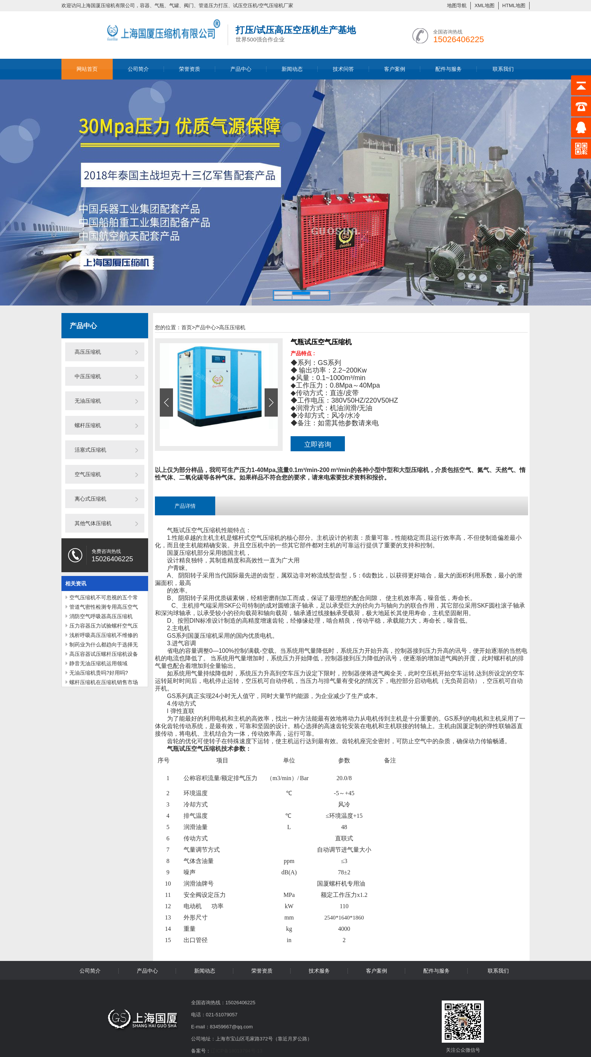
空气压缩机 (88, 474)
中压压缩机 (88, 376)
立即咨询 (317, 444)
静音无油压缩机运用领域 (98, 663)
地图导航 (457, 5)
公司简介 (138, 69)
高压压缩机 (88, 352)
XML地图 (485, 5)
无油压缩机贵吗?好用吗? (98, 673)
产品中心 (240, 69)
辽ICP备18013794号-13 (236, 1051)
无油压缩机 (88, 401)
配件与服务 (448, 69)
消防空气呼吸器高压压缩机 (101, 616)
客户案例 (394, 69)
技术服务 (319, 971)
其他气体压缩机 (93, 523)
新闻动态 (292, 69)
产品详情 (185, 506)
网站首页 (87, 69)
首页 (188, 327)
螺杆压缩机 (88, 425)
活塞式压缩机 (90, 450)
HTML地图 (513, 5)
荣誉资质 (189, 69)
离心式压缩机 (90, 499)
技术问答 (343, 69)
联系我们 (503, 69)
